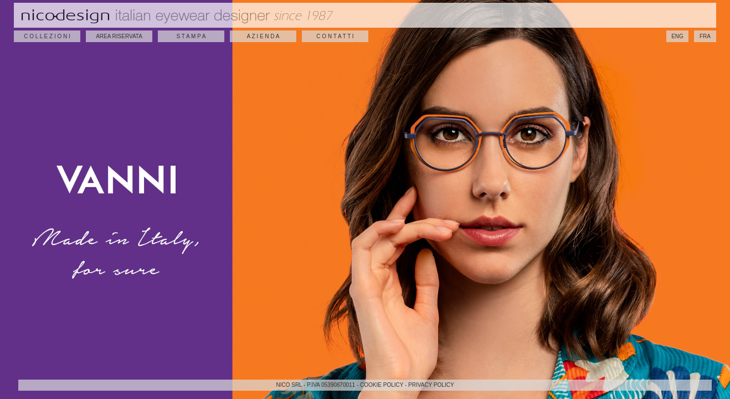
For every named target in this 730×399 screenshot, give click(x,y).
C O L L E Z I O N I (47, 36)
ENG (677, 36)
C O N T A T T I (334, 36)
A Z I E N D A (263, 36)
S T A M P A (191, 36)
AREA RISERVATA (119, 36)
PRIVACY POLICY (431, 385)
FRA (705, 36)
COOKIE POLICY (381, 385)
